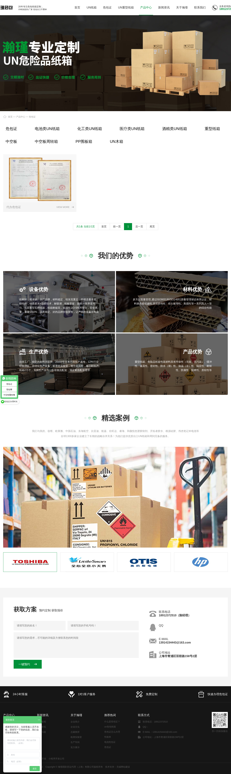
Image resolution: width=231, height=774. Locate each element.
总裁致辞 (75, 732)
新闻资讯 (42, 715)
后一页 (139, 226)
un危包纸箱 (110, 729)
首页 (10, 117)
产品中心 (20, 117)
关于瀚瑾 (76, 715)
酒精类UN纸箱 (174, 128)
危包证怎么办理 (112, 734)
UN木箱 (116, 141)
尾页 (152, 226)
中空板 (11, 141)
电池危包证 (110, 745)
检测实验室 (76, 737)
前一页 (117, 226)
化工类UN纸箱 (89, 128)
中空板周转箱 (46, 141)
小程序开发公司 (56, 758)
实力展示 (75, 747)
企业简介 (75, 721)
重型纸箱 (212, 128)
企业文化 (75, 727)
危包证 (32, 117)
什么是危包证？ (112, 724)
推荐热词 (110, 715)
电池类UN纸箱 (47, 128)
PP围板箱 (84, 141)
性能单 (107, 739)
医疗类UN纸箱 (132, 128)
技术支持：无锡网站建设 (117, 767)
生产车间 (75, 742)
